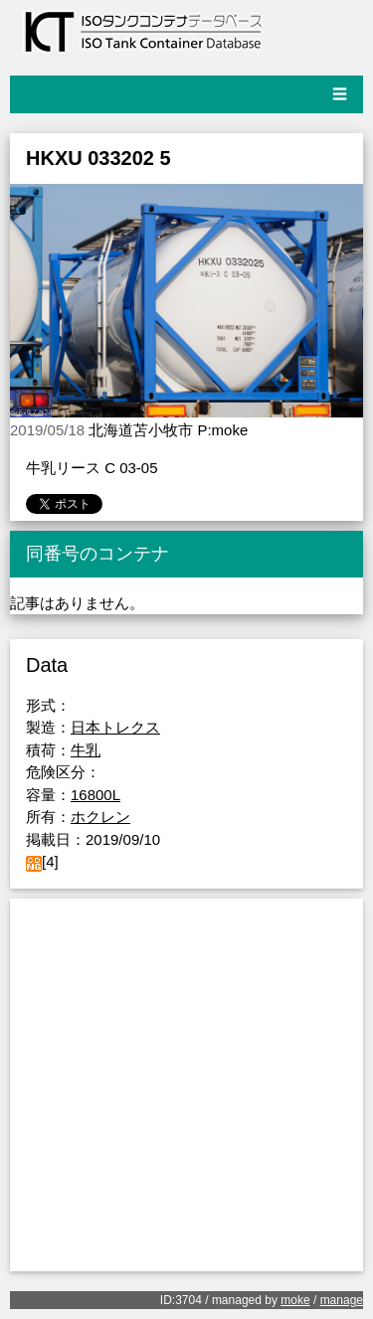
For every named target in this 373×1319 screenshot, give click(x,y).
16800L (95, 794)
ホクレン (100, 816)
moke (294, 1300)
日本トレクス (115, 727)
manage (341, 1300)
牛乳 (85, 750)
